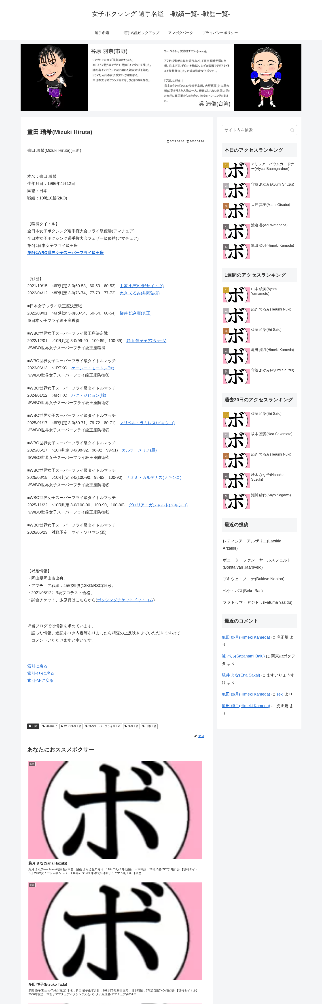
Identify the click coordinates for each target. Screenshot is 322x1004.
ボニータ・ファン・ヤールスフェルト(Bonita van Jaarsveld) (257, 563)
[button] (292, 130)
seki (280, 694)
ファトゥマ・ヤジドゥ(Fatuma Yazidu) (257, 602)
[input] (259, 130)
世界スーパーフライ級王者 (103, 726)
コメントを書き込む (117, 952)
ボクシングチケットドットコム (125, 600)
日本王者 (149, 726)
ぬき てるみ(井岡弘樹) (140, 293)
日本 (33, 726)
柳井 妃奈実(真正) (136, 313)
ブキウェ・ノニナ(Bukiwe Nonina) (253, 579)
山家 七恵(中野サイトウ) (142, 286)
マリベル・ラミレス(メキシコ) (147, 423)
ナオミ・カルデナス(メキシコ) (153, 477)
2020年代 (49, 726)
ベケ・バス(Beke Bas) (243, 591)
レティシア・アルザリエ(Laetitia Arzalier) (252, 544)
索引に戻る (37, 666)
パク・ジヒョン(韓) (88, 395)
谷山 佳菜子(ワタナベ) (146, 340)
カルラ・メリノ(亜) (139, 450)
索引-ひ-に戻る (40, 673)
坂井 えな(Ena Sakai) (241, 675)
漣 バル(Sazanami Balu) (243, 656)
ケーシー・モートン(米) (92, 368)
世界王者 (132, 726)
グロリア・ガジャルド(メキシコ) (158, 505)
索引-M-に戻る (40, 680)
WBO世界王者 (71, 726)
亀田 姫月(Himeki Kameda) (246, 637)
